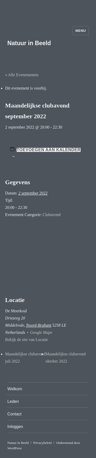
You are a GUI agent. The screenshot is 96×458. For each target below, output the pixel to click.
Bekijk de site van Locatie (26, 339)
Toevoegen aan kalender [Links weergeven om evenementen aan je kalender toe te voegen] (48, 150)
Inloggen (15, 426)
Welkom (14, 389)
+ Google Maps (39, 332)
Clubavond (52, 214)
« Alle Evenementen (21, 75)
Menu (80, 31)
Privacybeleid (42, 443)
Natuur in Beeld (29, 43)
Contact (14, 414)
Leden (13, 401)
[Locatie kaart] (48, 257)
